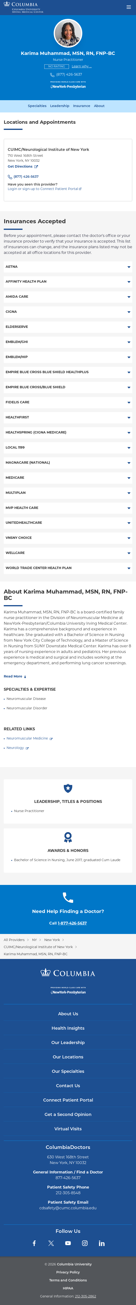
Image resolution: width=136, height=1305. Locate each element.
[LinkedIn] (101, 1243)
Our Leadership (68, 1043)
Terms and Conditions (68, 1280)
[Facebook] (34, 1243)
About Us (68, 1014)
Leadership (59, 106)
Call (68, 923)
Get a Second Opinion (68, 1115)
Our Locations (68, 1057)
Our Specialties (68, 1072)
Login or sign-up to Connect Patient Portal (43, 189)
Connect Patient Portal (68, 1100)
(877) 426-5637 (69, 75)
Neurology (15, 748)
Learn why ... (82, 66)
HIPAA (68, 1288)
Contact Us (68, 1086)
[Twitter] (51, 1243)
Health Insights (68, 1028)
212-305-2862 (85, 1296)
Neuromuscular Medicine (27, 738)
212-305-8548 (68, 1193)
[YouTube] (68, 1243)
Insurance (81, 106)
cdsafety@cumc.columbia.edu (68, 1208)
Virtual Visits (68, 1129)
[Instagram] (85, 1243)
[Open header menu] (128, 7)
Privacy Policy (68, 1272)
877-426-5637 (68, 1178)
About (99, 106)
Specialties (37, 106)
